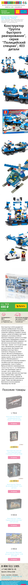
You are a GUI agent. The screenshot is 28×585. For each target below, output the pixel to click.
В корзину (14, 423)
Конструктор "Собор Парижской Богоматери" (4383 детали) (14, 520)
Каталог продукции (5, 12)
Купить (22, 306)
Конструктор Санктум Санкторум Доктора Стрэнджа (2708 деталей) (14, 452)
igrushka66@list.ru (6, 578)
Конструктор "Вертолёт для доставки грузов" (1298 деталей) (14, 554)
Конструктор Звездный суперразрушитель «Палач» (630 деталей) (14, 418)
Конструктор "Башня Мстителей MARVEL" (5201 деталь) (14, 486)
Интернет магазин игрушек (9, 17)
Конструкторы (5, 18)
